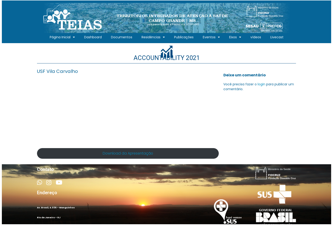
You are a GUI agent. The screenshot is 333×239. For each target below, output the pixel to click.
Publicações (184, 37)
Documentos (121, 37)
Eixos (235, 37)
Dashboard (93, 37)
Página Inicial (62, 37)
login (261, 84)
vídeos (255, 37)
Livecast (277, 37)
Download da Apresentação (128, 153)
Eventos (211, 37)
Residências (153, 37)
